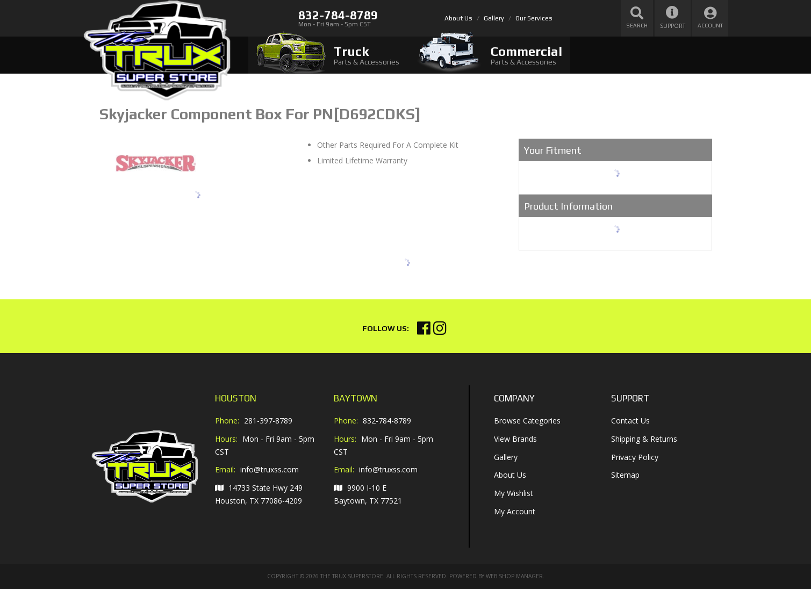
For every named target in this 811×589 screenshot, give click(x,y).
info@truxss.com (269, 469)
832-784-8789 (387, 420)
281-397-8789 (268, 420)
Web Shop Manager (514, 576)
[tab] (327, 55)
